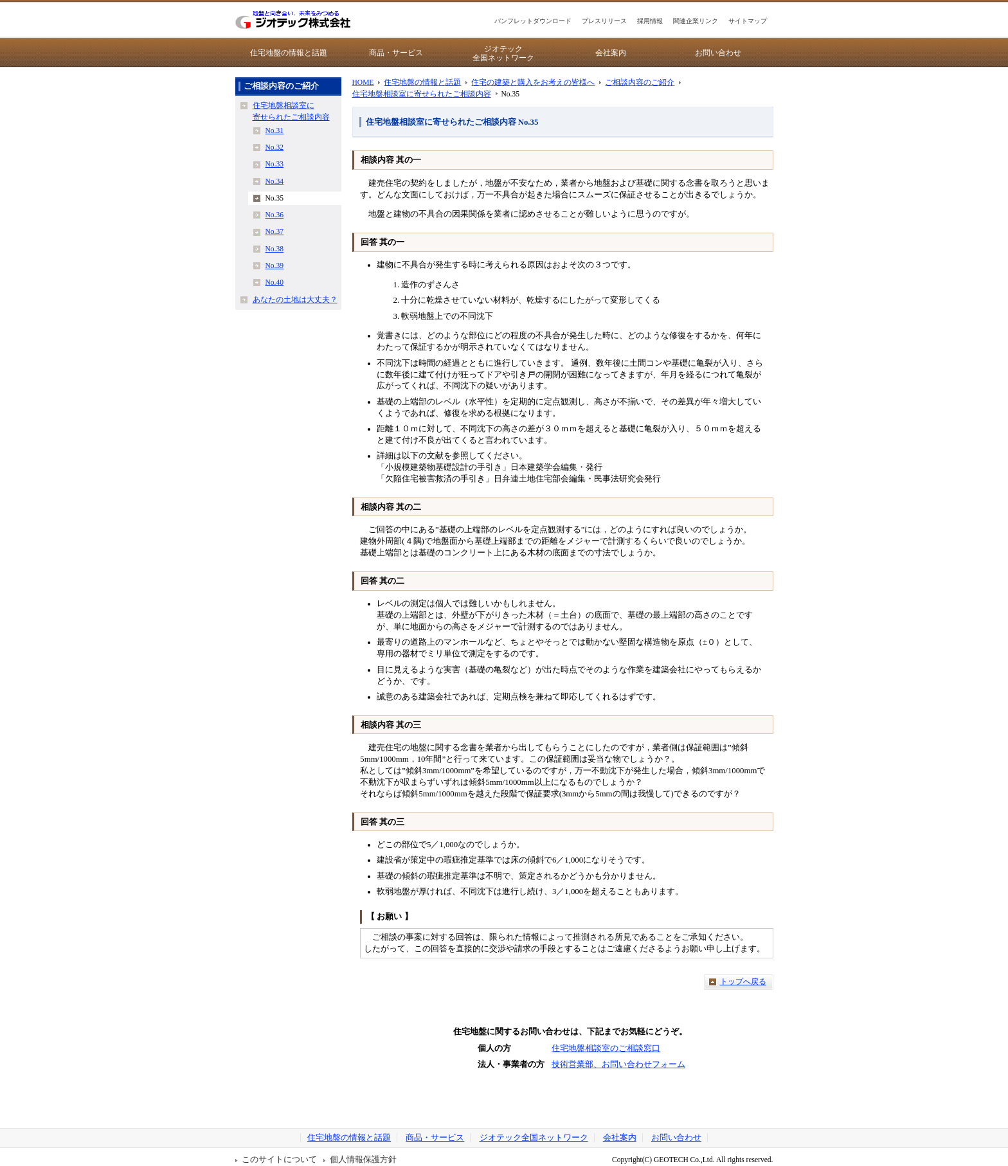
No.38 (275, 249)
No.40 (275, 282)
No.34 (275, 181)
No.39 (275, 265)
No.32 (275, 147)
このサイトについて (279, 1159)
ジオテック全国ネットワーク (503, 53)
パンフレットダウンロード (533, 20)
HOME (363, 82)
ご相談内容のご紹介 (639, 82)
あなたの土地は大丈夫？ (295, 299)
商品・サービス (396, 52)
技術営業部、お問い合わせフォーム (618, 1064)
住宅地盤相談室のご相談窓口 (606, 1048)
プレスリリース (604, 20)
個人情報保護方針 (363, 1159)
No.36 (275, 215)
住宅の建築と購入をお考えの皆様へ (533, 82)
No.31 (275, 130)
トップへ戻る (743, 981)
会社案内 (610, 52)
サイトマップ (747, 20)
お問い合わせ (718, 52)
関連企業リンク (695, 20)
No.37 (275, 231)
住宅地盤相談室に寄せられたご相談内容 (421, 94)
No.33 (275, 164)
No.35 (275, 198)
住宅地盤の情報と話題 (288, 52)
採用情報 (650, 20)
